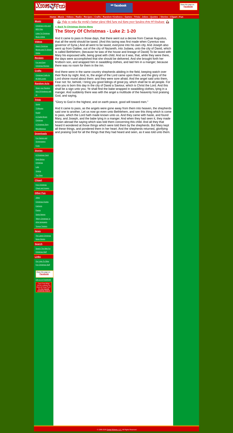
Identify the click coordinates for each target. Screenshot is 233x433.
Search (38, 244)
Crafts (97, 17)
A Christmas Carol (42, 155)
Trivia (137, 17)
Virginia (38, 171)
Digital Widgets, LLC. (114, 430)
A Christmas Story (42, 124)
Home (53, 17)
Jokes (145, 17)
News (38, 231)
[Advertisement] (156, 8)
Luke (37, 167)
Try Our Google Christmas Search (43, 290)
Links (38, 256)
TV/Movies (39, 108)
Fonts (38, 146)
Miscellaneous (41, 129)
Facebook (188, 7)
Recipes (88, 17)
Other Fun (40, 193)
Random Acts (42, 83)
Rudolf (38, 113)
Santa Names (40, 214)
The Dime (39, 175)
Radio (79, 17)
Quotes (154, 17)
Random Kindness (113, 17)
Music (61, 17)
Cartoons (39, 206)
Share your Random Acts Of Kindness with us (43, 91)
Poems (38, 210)
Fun (181, 17)
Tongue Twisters (41, 226)
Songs (38, 104)
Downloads (41, 133)
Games (128, 17)
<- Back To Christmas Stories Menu (74, 26)
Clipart (173, 17)
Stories (164, 17)
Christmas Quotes (42, 202)
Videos (70, 17)
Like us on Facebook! (43, 280)
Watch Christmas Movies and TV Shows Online (44, 49)
